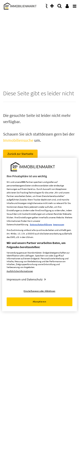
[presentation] (74, 5)
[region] (39, 234)
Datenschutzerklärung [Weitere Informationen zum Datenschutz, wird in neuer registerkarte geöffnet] (41, 224)
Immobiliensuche (18, 140)
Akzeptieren (39, 301)
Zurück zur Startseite (20, 154)
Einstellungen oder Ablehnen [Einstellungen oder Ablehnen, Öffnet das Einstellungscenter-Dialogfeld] (39, 291)
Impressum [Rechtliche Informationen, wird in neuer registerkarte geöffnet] (58, 224)
